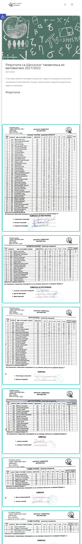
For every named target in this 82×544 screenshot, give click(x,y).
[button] (3, 17)
